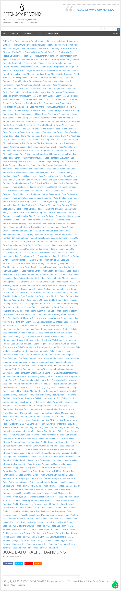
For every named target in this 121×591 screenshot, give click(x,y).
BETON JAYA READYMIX (34, 581)
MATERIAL (27, 34)
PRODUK (14, 34)
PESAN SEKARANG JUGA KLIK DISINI (95, 10)
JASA (39, 34)
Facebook (8, 563)
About (13, 585)
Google (28, 563)
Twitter (18, 563)
